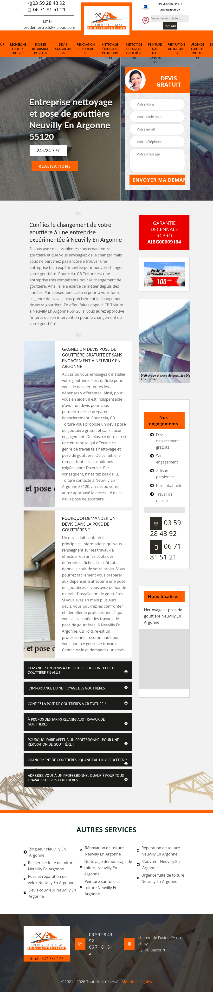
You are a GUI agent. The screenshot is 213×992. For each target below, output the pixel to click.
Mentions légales (137, 981)
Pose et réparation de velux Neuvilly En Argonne (49, 879)
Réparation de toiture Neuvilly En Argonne (158, 851)
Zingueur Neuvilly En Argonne (45, 852)
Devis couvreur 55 (63, 48)
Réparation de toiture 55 (176, 48)
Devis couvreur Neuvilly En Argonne (50, 893)
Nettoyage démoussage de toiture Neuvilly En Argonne (106, 868)
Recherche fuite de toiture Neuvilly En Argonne (49, 866)
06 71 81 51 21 (46, 9)
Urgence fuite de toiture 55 (197, 51)
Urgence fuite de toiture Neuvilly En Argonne (160, 878)
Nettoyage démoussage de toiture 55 (110, 51)
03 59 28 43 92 (46, 3)
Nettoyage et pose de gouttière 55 (134, 51)
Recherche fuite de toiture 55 (18, 48)
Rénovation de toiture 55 (86, 48)
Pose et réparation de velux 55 (40, 51)
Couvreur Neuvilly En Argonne (158, 864)
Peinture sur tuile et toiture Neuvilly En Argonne (100, 888)
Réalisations (55, 166)
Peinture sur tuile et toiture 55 (155, 53)
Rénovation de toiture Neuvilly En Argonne (102, 851)
